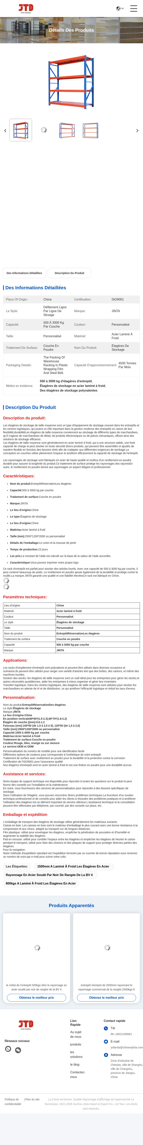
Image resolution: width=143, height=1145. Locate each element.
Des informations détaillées (24, 273)
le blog (74, 1064)
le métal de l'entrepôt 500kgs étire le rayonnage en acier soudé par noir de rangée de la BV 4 (36, 987)
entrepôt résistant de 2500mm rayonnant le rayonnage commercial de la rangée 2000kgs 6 (106, 987)
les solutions (76, 1054)
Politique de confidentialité (13, 1102)
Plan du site (32, 1099)
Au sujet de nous (75, 1034)
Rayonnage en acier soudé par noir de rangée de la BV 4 (49, 875)
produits (75, 1044)
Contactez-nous (77, 1075)
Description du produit (69, 273)
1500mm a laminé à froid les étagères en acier (73, 866)
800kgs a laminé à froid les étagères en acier (41, 883)
